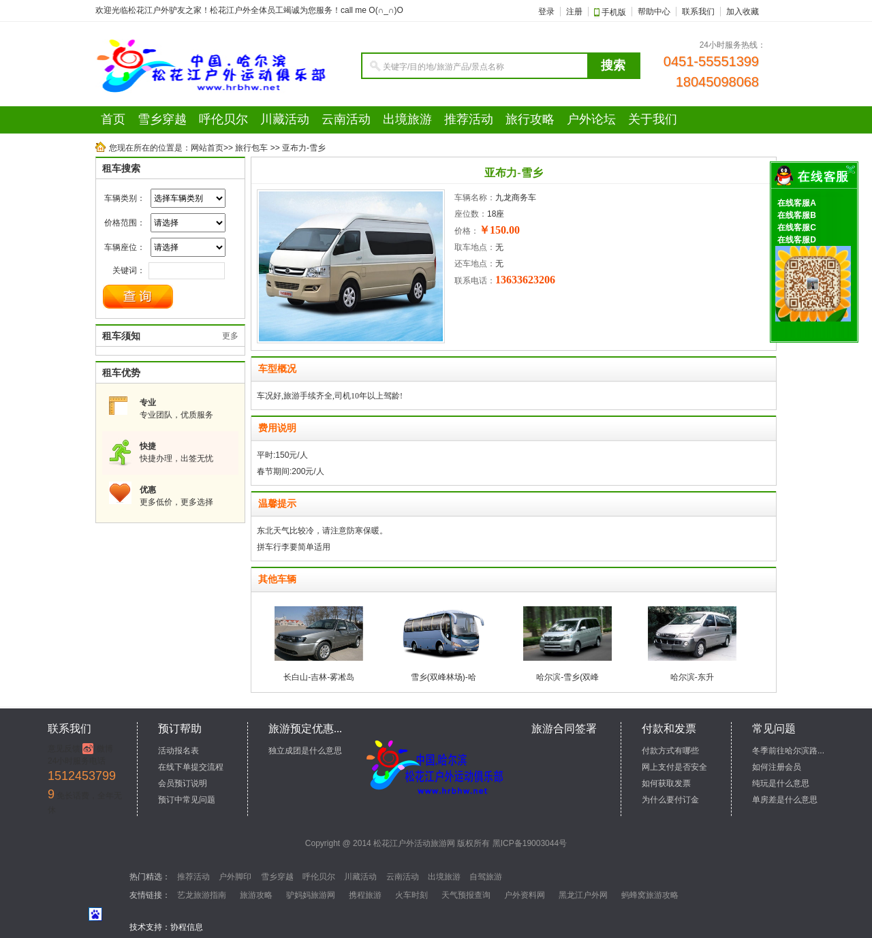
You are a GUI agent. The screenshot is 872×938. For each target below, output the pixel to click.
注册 (574, 11)
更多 (230, 336)
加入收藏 (742, 11)
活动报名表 (178, 750)
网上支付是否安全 (674, 767)
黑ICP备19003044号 (530, 843)
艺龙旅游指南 (201, 895)
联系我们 (698, 11)
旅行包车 (251, 148)
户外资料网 (524, 895)
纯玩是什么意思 (780, 783)
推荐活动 (193, 876)
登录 (546, 11)
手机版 (613, 12)
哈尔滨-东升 (692, 677)
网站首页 (207, 148)
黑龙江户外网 (583, 895)
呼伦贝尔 (318, 876)
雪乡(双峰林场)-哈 (443, 677)
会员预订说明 (182, 783)
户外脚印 (235, 876)
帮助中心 (654, 11)
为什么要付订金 (670, 799)
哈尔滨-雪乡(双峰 (567, 677)
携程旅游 (365, 895)
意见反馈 (64, 748)
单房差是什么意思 (785, 799)
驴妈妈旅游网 (310, 895)
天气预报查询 (465, 895)
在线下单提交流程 (190, 767)
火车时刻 (411, 895)
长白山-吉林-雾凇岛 (318, 677)
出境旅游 (444, 876)
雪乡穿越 (277, 876)
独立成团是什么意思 (305, 750)
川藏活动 (360, 876)
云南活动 (402, 876)
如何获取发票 (666, 783)
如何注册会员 (776, 767)
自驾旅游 (485, 876)
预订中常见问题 (186, 799)
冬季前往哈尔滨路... (788, 750)
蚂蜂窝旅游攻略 (650, 895)
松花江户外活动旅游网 (414, 843)
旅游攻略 (256, 895)
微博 (105, 748)
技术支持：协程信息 (166, 927)
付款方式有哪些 (670, 750)
